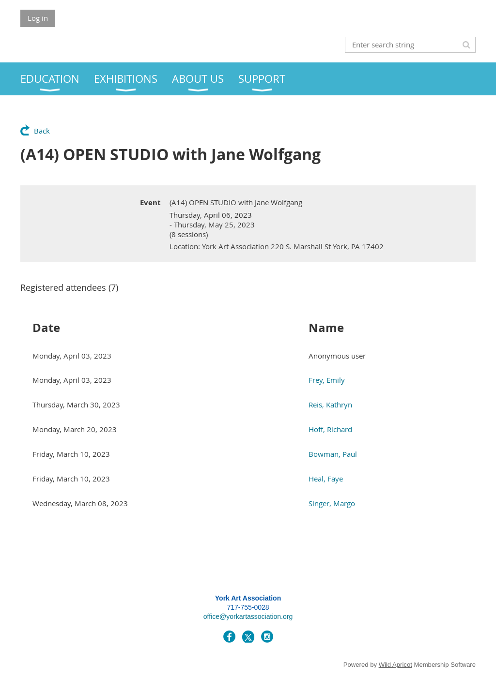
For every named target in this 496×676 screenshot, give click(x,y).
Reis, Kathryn (330, 404)
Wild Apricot (395, 664)
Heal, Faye (326, 478)
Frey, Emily (327, 380)
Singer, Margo (332, 503)
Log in (38, 18)
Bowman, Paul (333, 454)
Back (42, 130)
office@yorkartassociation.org (248, 616)
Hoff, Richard (330, 429)
